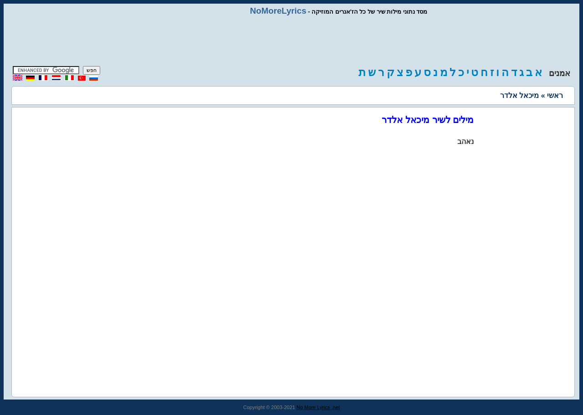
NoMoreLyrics (278, 10)
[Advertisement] (291, 40)
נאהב (465, 141)
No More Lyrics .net (318, 407)
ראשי (555, 95)
